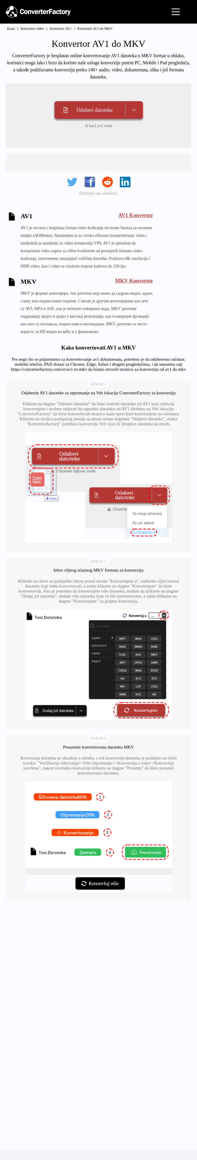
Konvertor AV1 (60, 29)
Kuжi (11, 29)
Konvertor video (32, 29)
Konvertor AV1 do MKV (94, 29)
